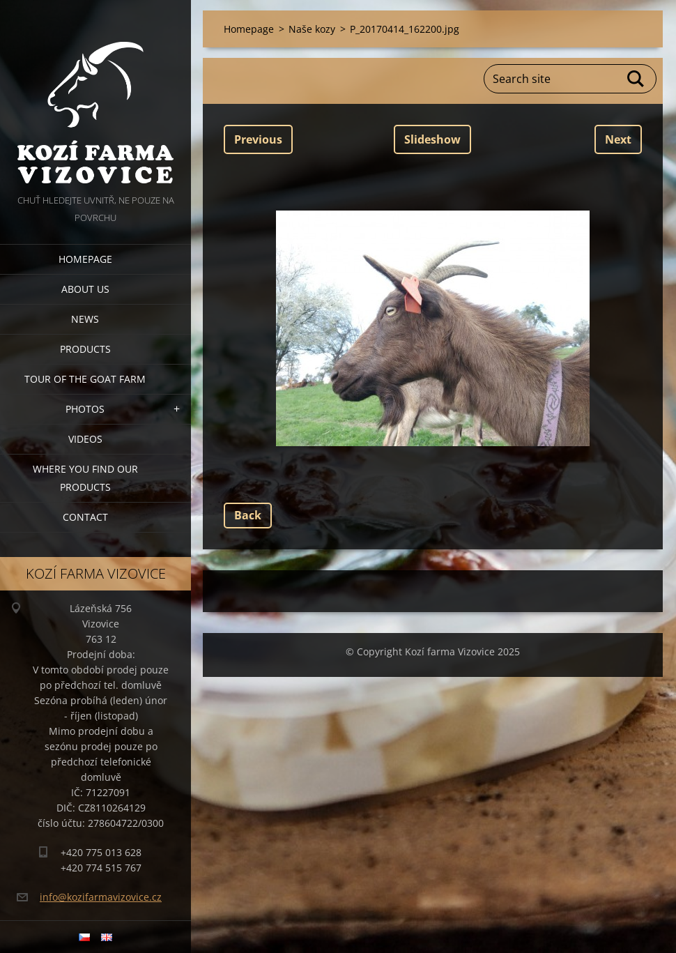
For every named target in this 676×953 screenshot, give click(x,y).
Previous (258, 139)
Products (85, 349)
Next (618, 139)
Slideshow (432, 139)
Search (636, 78)
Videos (85, 438)
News (85, 319)
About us (85, 289)
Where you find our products (85, 478)
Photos (85, 408)
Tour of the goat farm (85, 379)
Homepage (85, 259)
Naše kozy (312, 29)
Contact (85, 517)
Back (247, 515)
